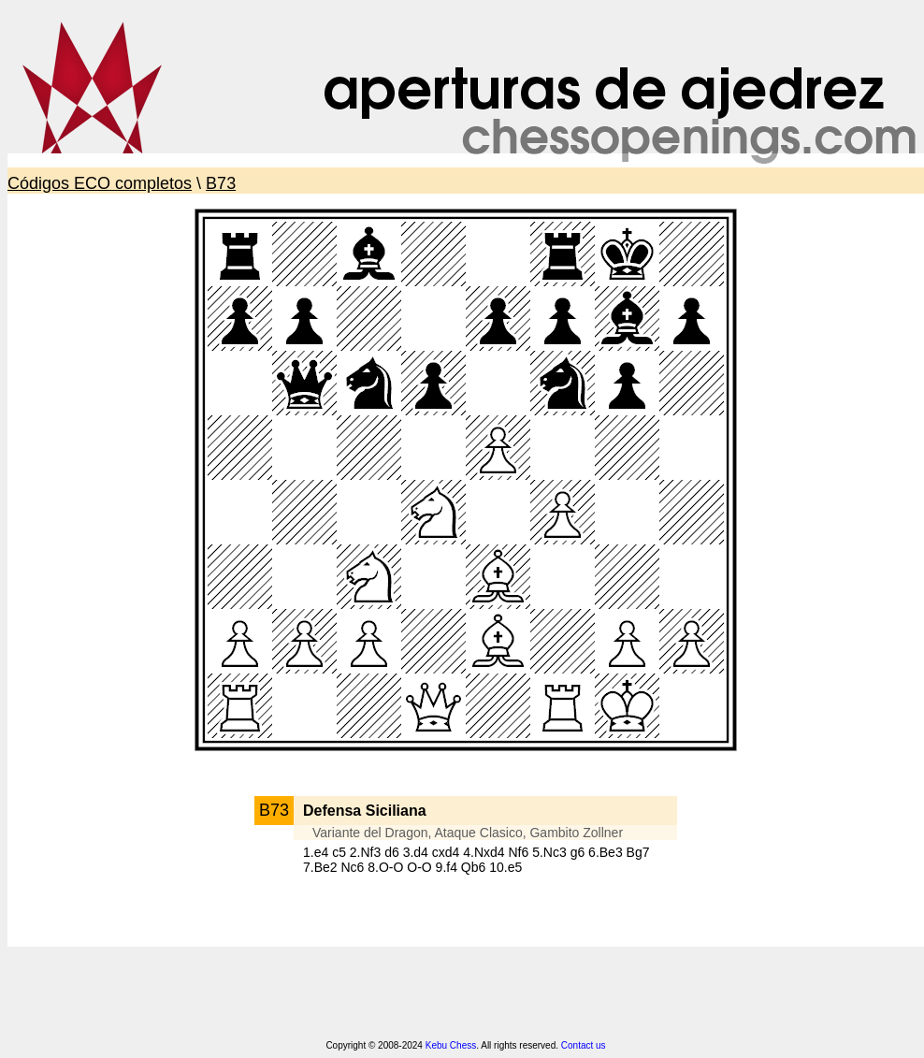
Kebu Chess (451, 1045)
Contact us (583, 1045)
